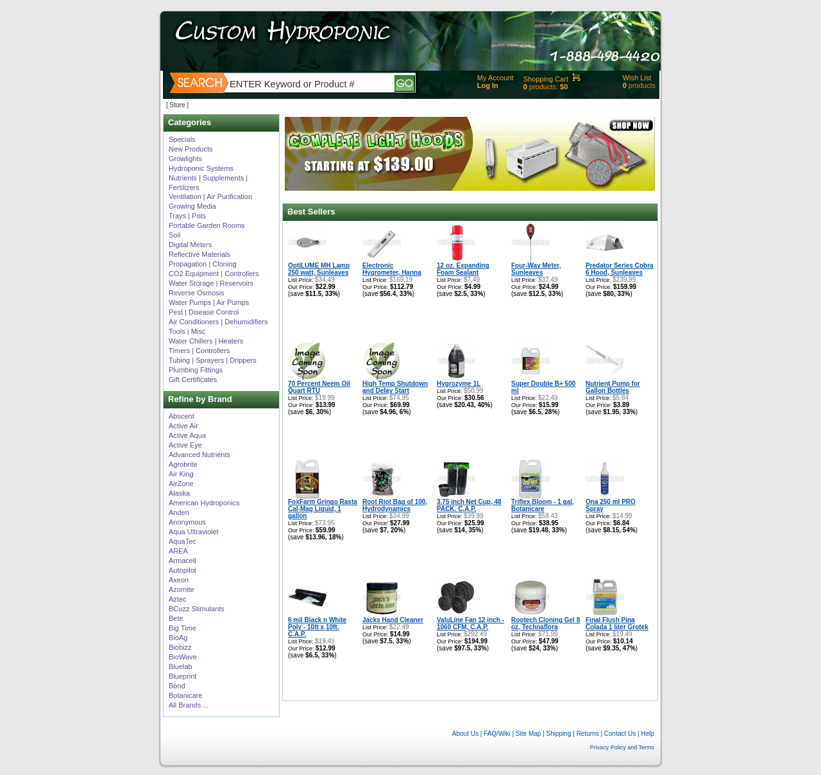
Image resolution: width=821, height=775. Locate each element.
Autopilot (182, 570)
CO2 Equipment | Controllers (213, 273)
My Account (495, 78)
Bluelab (180, 666)
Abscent (181, 416)
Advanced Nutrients (199, 454)
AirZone (181, 483)
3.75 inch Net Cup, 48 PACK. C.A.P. (469, 505)
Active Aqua (187, 435)
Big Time (182, 628)
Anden (179, 512)
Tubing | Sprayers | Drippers (213, 360)
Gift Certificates (193, 379)
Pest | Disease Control (204, 312)
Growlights (185, 158)
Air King (181, 474)
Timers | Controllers (199, 350)
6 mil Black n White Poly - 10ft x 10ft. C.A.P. (317, 627)
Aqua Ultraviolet (194, 532)
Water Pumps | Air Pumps (209, 302)
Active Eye (185, 445)
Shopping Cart (545, 79)
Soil (174, 235)
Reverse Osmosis (196, 293)
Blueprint (182, 676)
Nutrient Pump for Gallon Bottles (613, 387)
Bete (176, 618)
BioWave (183, 657)
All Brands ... (188, 705)
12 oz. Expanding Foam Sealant (463, 269)
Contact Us (620, 733)
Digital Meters (190, 244)
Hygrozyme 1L (458, 383)
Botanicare (186, 695)
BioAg (178, 637)
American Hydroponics (204, 503)
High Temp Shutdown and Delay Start (395, 387)
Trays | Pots (187, 216)
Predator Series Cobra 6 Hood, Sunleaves (620, 269)
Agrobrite (183, 464)
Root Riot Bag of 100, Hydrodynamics (394, 505)
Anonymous (187, 522)
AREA (178, 551)
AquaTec (182, 541)
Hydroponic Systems (201, 168)
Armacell (182, 560)
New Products (190, 149)
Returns (588, 733)
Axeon (179, 580)
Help (647, 22)
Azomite (181, 589)
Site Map (528, 733)
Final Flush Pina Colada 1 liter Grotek (617, 623)
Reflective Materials (199, 254)
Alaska (179, 493)
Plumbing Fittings (196, 370)
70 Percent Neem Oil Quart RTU (319, 387)
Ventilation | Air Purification (210, 196)
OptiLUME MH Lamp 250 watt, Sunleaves (319, 269)
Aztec (178, 599)
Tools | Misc (187, 331)
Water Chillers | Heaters (206, 341)
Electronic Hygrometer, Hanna (391, 269)
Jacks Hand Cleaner (392, 619)
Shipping (558, 733)
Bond (177, 686)
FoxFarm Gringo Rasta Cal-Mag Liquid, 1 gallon (322, 508)
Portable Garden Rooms (207, 225)
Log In (487, 85)
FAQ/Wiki (497, 733)
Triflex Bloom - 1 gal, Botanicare (542, 505)
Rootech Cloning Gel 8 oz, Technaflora (545, 623)
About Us (465, 733)
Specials (182, 139)
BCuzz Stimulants (196, 609)
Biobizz (180, 647)
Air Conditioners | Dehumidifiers (218, 322)
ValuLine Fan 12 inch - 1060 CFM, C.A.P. (470, 623)
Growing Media (192, 206)
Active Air (183, 426)
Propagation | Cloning (203, 264)
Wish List (637, 78)
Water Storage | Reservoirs (211, 283)
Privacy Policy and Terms (622, 747)
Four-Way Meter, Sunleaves (536, 269)
